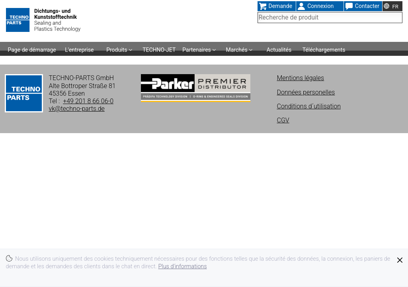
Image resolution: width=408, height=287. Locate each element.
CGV (283, 120)
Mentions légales (300, 78)
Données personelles (306, 92)
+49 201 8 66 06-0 (88, 101)
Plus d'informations (182, 266)
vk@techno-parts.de (77, 108)
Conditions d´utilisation (309, 106)
